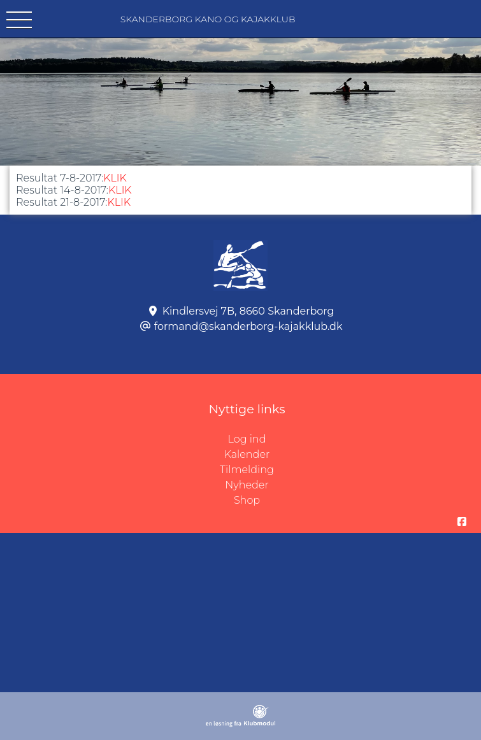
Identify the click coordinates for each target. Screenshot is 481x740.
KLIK (115, 178)
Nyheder (246, 485)
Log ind (354, 439)
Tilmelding (247, 470)
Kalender (247, 454)
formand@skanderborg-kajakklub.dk (248, 326)
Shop (247, 500)
